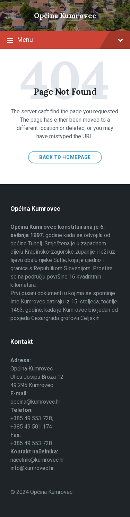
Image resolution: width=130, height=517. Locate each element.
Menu (65, 40)
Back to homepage (65, 157)
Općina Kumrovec (65, 15)
